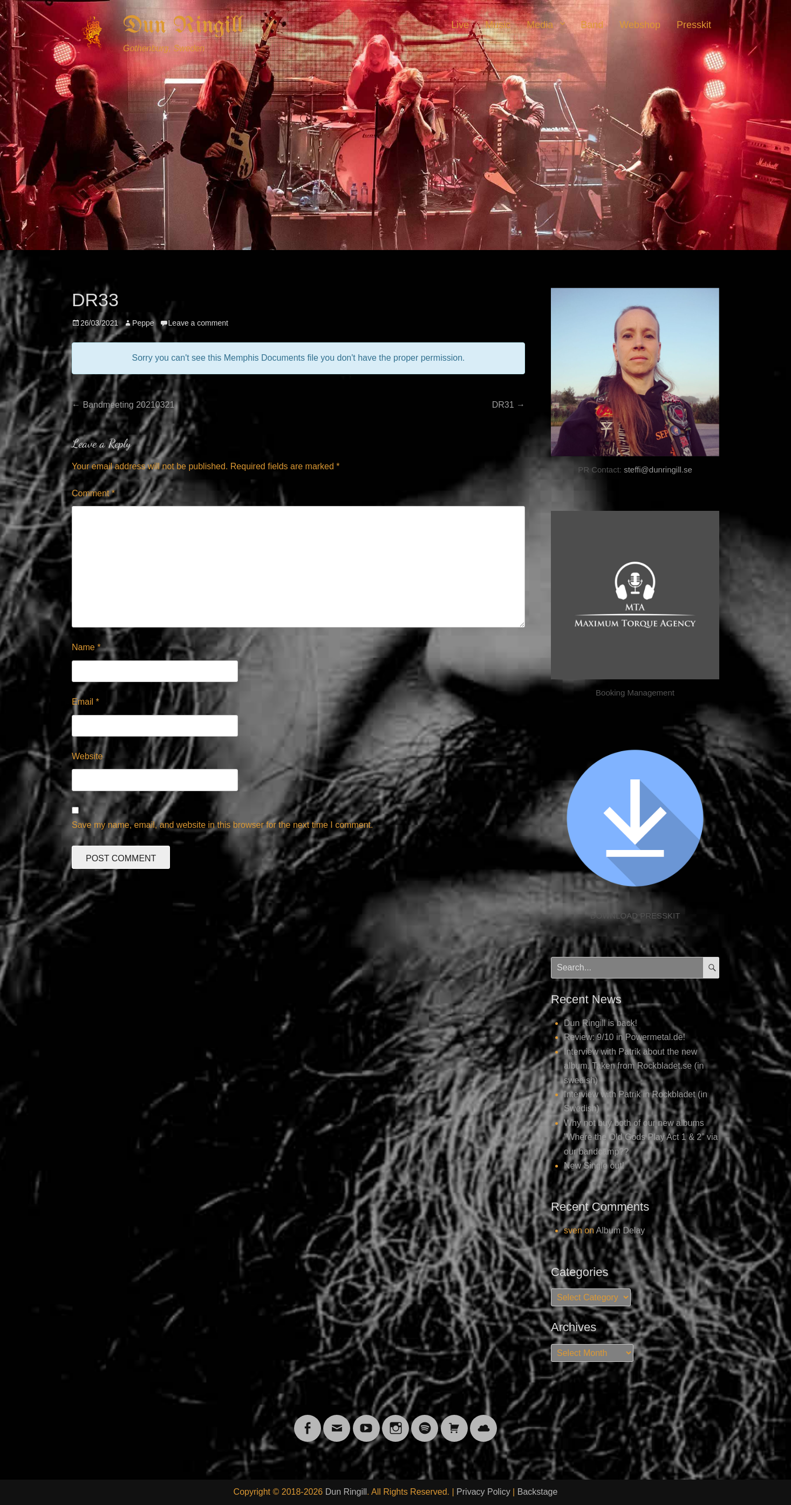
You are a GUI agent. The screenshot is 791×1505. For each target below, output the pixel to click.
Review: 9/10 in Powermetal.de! (624, 1037)
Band (592, 24)
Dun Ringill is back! (600, 1023)
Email (85, 701)
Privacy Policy (483, 1491)
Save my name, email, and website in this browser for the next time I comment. (222, 824)
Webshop (639, 24)
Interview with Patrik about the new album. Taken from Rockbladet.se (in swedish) (634, 1066)
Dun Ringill (183, 26)
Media (540, 24)
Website (87, 756)
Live (460, 24)
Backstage (537, 1491)
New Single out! (594, 1165)
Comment (93, 493)
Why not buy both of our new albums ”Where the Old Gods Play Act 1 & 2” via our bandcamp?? (641, 1137)
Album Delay (620, 1230)
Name (86, 647)
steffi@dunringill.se (658, 469)
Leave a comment (198, 323)
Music (497, 24)
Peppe (143, 323)
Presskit (694, 24)
